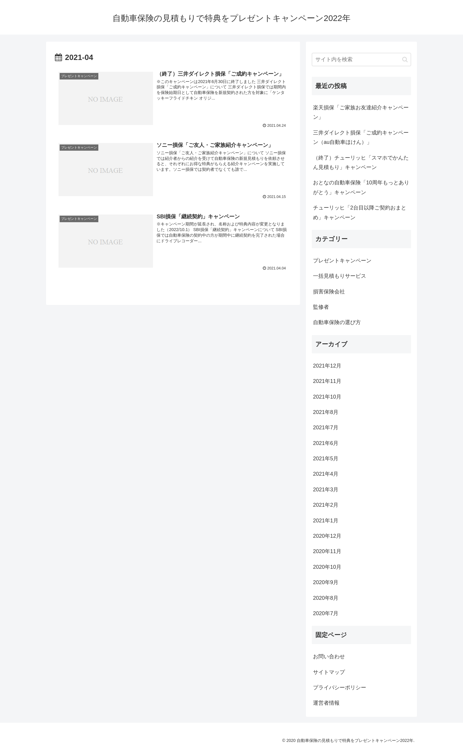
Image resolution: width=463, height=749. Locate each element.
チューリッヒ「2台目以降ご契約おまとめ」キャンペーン (359, 212)
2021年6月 (325, 443)
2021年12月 (327, 366)
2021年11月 (327, 381)
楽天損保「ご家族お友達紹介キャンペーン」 (361, 112)
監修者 (321, 307)
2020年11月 (327, 551)
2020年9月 (325, 582)
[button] (405, 59)
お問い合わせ (329, 656)
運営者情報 (326, 703)
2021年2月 (325, 505)
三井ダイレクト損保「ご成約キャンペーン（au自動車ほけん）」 (361, 137)
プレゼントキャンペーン (342, 261)
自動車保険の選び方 (337, 322)
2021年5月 (325, 459)
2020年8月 (325, 598)
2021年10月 (327, 397)
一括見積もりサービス (339, 276)
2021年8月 (325, 412)
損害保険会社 (329, 292)
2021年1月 (325, 521)
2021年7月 (325, 427)
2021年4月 (325, 474)
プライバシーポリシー (339, 687)
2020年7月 (325, 613)
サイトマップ (329, 672)
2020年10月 (327, 567)
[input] (361, 59)
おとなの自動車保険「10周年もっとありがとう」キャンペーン (361, 187)
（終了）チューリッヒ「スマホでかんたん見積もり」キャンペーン (361, 162)
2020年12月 (327, 536)
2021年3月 (325, 490)
